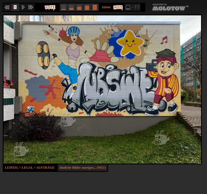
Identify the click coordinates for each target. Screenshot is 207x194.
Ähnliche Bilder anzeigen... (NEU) (82, 167)
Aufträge (45, 167)
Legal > (29, 167)
